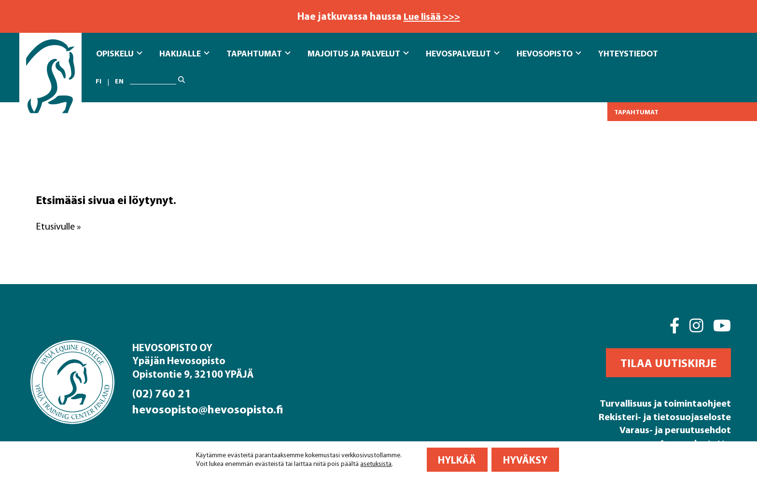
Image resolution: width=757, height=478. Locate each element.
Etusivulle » (59, 226)
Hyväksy (525, 459)
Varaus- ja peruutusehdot (672, 429)
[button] (668, 362)
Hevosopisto (549, 53)
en (119, 81)
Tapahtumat (258, 53)
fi (98, 81)
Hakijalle (184, 53)
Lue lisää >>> (432, 16)
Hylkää (457, 459)
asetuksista (376, 464)
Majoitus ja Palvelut (358, 53)
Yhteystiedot (628, 53)
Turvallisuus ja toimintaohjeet (660, 402)
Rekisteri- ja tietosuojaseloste (660, 416)
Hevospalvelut (463, 53)
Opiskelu (119, 53)
